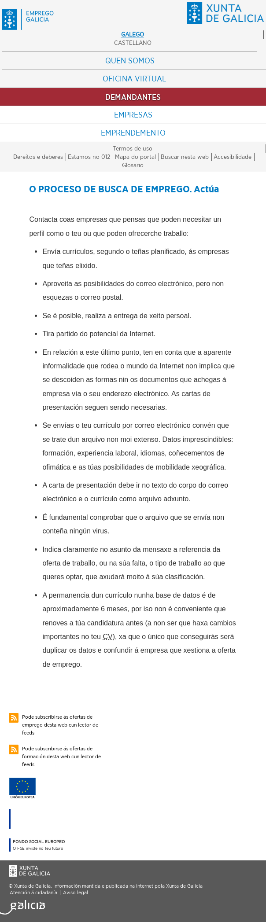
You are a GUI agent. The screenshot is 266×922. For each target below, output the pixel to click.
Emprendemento (133, 133)
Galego (132, 34)
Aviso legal (75, 892)
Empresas (133, 114)
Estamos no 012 (89, 156)
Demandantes (133, 96)
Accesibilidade (232, 156)
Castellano (132, 42)
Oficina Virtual (134, 78)
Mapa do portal (135, 156)
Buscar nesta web (185, 156)
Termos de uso (132, 148)
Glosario (133, 165)
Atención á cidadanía (33, 892)
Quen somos (130, 60)
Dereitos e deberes (38, 156)
